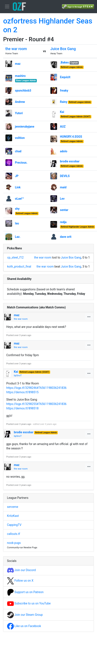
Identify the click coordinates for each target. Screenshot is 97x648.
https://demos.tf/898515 (22, 392)
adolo (63, 151)
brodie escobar (70, 161)
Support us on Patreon (25, 592)
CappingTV (14, 524)
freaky (64, 90)
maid (63, 187)
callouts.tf (13, 533)
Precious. (21, 162)
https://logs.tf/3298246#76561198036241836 (36, 387)
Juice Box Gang (63, 49)
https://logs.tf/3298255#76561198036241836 (36, 404)
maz (18, 63)
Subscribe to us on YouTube (29, 603)
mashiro (20, 76)
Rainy (63, 101)
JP (17, 176)
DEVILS (65, 176)
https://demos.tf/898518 (22, 408)
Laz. (17, 236)
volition (20, 138)
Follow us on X (20, 580)
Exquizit (65, 77)
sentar (64, 210)
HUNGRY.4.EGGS (71, 136)
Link (18, 187)
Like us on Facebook (24, 626)
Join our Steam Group (25, 614)
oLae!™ (19, 198)
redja (63, 222)
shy (17, 208)
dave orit (65, 236)
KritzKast (13, 515)
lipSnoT (18, 375)
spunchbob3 (23, 90)
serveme (12, 506)
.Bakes (64, 62)
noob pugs (14, 543)
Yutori (19, 113)
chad (18, 151)
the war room (16, 49)
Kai (62, 112)
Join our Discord (21, 570)
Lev (62, 198)
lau (17, 223)
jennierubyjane (24, 126)
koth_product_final (19, 266)
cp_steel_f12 (15, 257)
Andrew (20, 101)
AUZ (63, 126)
